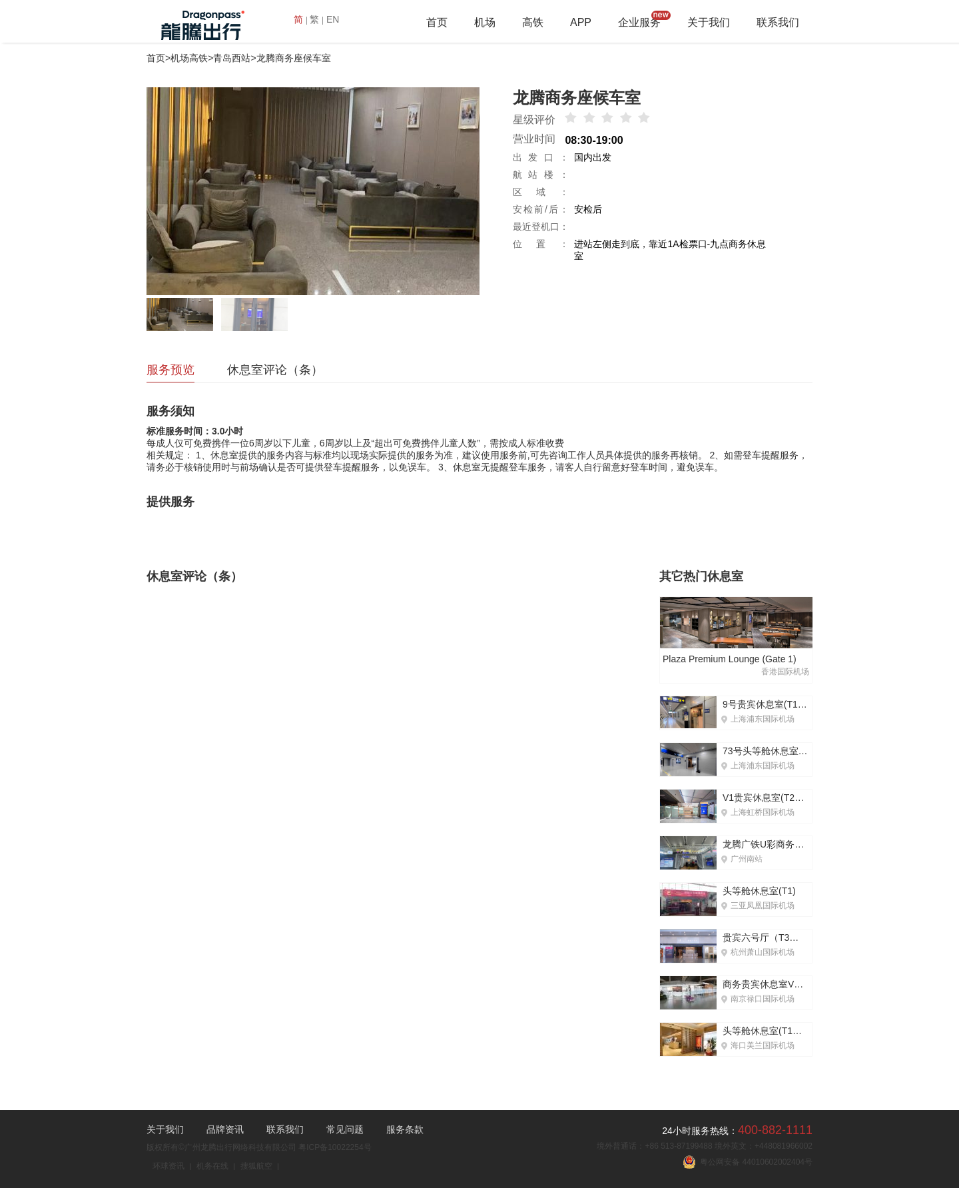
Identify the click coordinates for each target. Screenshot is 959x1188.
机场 (484, 22)
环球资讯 (168, 1166)
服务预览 (170, 369)
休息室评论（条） (275, 369)
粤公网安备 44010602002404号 (747, 1162)
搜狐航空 (256, 1166)
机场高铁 (189, 58)
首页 (437, 22)
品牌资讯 (225, 1129)
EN (332, 19)
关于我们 (708, 22)
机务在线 (212, 1166)
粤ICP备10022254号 (334, 1147)
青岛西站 (231, 58)
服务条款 (405, 1129)
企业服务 (639, 22)
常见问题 (345, 1129)
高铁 (532, 22)
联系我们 (778, 22)
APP (580, 22)
